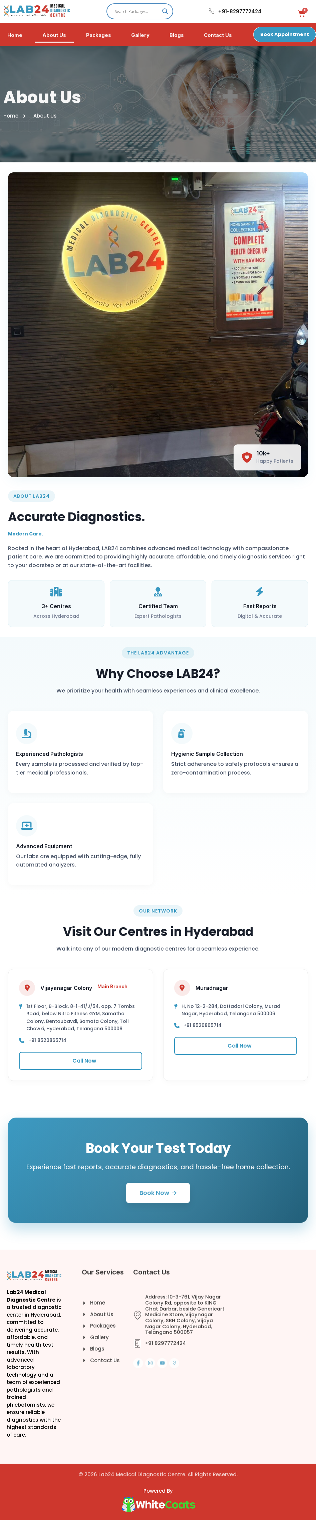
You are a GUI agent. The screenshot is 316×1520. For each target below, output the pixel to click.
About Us (54, 38)
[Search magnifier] (165, 11)
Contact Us (218, 38)
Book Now (158, 1193)
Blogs (177, 38)
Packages (98, 38)
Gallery (140, 38)
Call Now (80, 1061)
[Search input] (137, 11)
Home (14, 38)
